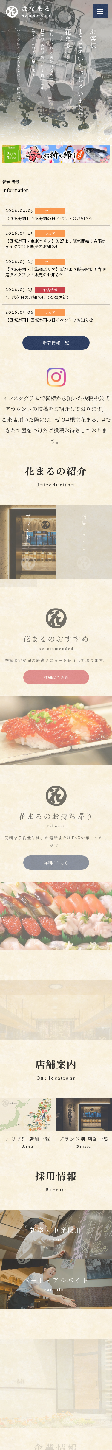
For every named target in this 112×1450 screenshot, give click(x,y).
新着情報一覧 (56, 343)
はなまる (36, 12)
